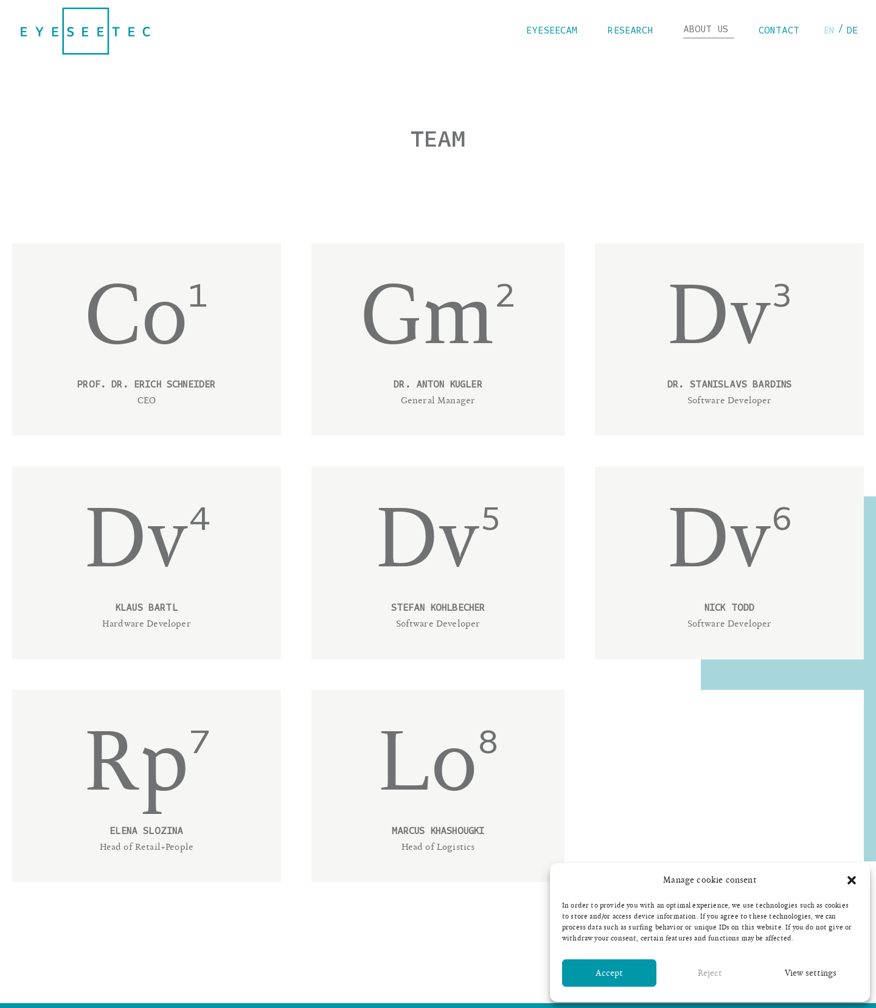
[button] (852, 880)
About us (708, 30)
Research (633, 31)
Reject (710, 973)
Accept (609, 973)
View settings (810, 973)
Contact (779, 31)
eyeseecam (554, 31)
